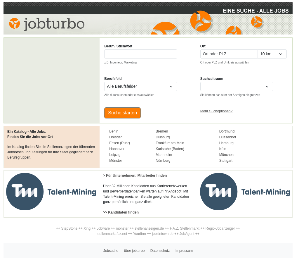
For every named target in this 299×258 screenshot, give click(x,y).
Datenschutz (160, 251)
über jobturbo (134, 251)
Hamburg (226, 143)
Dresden (115, 137)
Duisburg (163, 137)
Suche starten (122, 112)
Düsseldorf (227, 137)
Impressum (184, 251)
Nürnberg (163, 161)
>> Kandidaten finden (121, 212)
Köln (222, 149)
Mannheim (164, 155)
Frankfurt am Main (170, 143)
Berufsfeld (112, 79)
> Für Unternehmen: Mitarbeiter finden (135, 175)
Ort (203, 46)
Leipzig (114, 155)
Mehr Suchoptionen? (216, 111)
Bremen (162, 131)
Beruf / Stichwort (118, 46)
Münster (115, 161)
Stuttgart (225, 161)
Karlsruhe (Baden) (170, 149)
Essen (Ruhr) (119, 143)
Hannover (116, 149)
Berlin (113, 131)
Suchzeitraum (211, 79)
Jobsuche (110, 251)
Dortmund (227, 131)
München (226, 155)
